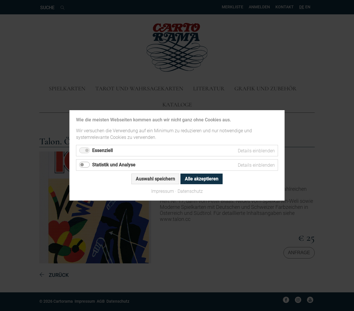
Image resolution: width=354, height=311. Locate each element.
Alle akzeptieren (201, 179)
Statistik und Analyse (113, 165)
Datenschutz (190, 191)
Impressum (162, 191)
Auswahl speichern (155, 179)
